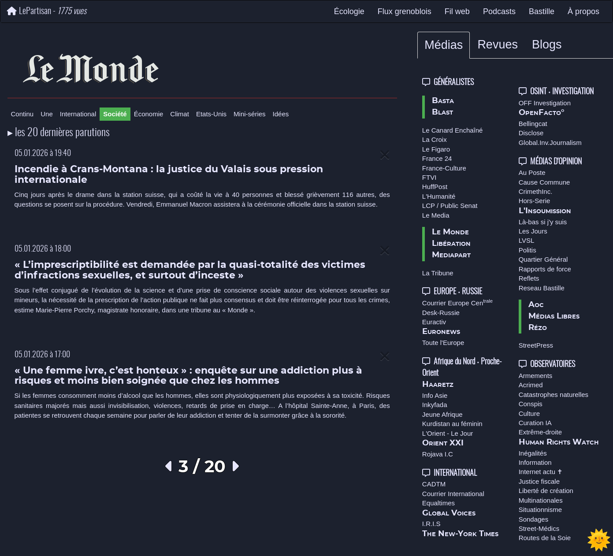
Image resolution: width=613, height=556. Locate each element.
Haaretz (437, 385)
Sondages (534, 519)
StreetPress (536, 345)
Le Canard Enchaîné (452, 130)
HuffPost (434, 186)
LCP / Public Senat (450, 205)
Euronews (441, 332)
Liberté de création (546, 490)
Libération (451, 244)
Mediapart (451, 255)
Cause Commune (544, 182)
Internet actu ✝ (541, 471)
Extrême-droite (540, 432)
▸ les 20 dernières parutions (58, 133)
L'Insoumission (545, 211)
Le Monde (450, 232)
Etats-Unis (211, 114)
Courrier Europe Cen (457, 303)
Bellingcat (533, 123)
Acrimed (531, 385)
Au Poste (532, 172)
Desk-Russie (441, 312)
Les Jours (533, 231)
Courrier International (453, 493)
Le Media (436, 215)
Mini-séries (250, 114)
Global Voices (449, 513)
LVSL (527, 240)
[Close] (384, 155)
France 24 (437, 158)
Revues (497, 44)
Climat (179, 114)
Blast (442, 112)
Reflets (529, 278)
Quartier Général (543, 259)
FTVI (429, 177)
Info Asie (435, 395)
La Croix (434, 139)
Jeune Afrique (442, 414)
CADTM (434, 484)
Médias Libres (554, 316)
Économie (148, 114)
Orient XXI (443, 443)
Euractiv (434, 322)
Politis (527, 250)
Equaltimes (438, 503)
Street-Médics (539, 528)
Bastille (541, 11)
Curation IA (535, 422)
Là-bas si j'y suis (543, 222)
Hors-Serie (534, 200)
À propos (583, 11)
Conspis (530, 404)
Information (535, 462)
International (78, 114)
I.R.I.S (431, 523)
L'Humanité (438, 196)
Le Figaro (436, 149)
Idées (281, 114)
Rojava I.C (437, 454)
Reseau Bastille (542, 288)
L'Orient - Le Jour (447, 433)
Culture (529, 413)
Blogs (547, 44)
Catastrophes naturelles (553, 394)
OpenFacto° (542, 113)
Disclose (531, 133)
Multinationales (541, 500)
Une (47, 114)
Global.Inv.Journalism (550, 142)
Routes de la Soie (545, 537)
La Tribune (437, 273)
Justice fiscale (539, 481)
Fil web (457, 11)
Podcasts (499, 11)
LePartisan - (46, 11)
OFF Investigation (545, 103)
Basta (443, 101)
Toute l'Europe (443, 342)
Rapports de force (545, 269)
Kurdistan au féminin (452, 423)
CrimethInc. (536, 191)
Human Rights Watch (559, 442)
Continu (22, 114)
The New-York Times (460, 534)
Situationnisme (540, 509)
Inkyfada (434, 404)
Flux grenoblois (404, 11)
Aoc (536, 305)
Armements (536, 375)
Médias (443, 45)
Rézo (537, 328)
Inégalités (533, 453)
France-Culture (444, 168)
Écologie (349, 11)
